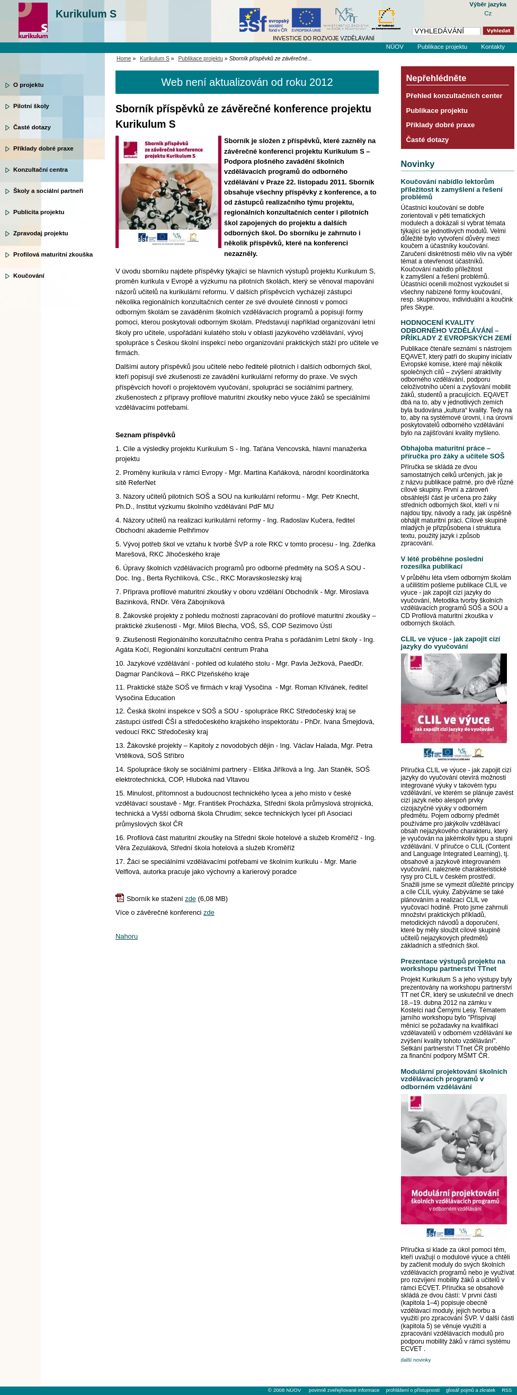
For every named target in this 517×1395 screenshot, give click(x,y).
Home (124, 58)
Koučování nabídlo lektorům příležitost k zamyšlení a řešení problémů (452, 189)
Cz (488, 13)
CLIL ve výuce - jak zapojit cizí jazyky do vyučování (451, 642)
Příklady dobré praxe (43, 148)
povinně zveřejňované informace (344, 1390)
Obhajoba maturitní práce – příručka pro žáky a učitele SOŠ (453, 452)
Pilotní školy (31, 106)
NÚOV (395, 46)
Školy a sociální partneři (48, 191)
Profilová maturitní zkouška (53, 254)
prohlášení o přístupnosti (412, 1390)
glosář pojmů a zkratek (470, 1390)
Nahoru (126, 936)
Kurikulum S (86, 14)
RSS (507, 1390)
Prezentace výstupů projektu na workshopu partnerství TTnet (453, 965)
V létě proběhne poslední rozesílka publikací (442, 562)
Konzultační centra (40, 169)
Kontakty (493, 46)
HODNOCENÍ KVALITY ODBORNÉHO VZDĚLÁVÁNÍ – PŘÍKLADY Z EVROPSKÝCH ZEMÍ (456, 330)
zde (190, 899)
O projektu (28, 85)
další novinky (416, 1360)
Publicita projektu (39, 212)
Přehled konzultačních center (454, 96)
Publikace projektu (442, 46)
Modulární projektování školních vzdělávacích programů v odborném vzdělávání (454, 1079)
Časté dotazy (32, 127)
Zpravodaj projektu (40, 233)
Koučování (28, 275)
